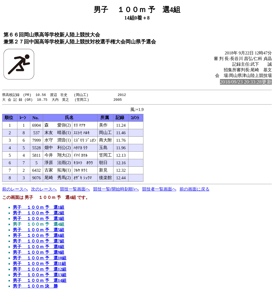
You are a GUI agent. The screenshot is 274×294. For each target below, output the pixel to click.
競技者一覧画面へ (159, 189)
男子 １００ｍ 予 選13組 (39, 275)
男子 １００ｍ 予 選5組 (38, 230)
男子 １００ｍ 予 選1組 (38, 208)
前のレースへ (15, 189)
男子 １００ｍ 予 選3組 (38, 219)
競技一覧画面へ (75, 189)
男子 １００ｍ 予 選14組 (39, 281)
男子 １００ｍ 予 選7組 (38, 241)
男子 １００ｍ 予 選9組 (38, 253)
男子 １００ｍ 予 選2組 (38, 213)
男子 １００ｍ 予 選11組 (39, 264)
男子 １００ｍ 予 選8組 (38, 247)
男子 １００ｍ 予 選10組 (39, 258)
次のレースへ (44, 189)
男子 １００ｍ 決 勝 (35, 286)
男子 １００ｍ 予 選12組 (39, 269)
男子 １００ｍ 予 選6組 (38, 236)
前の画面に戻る (195, 189)
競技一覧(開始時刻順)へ (116, 189)
